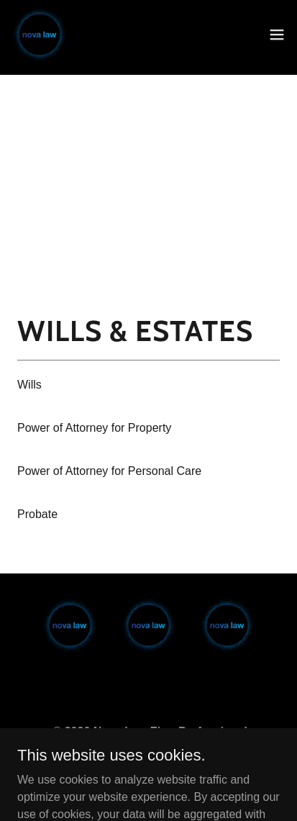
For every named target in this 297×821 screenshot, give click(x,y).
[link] (40, 34)
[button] (276, 34)
